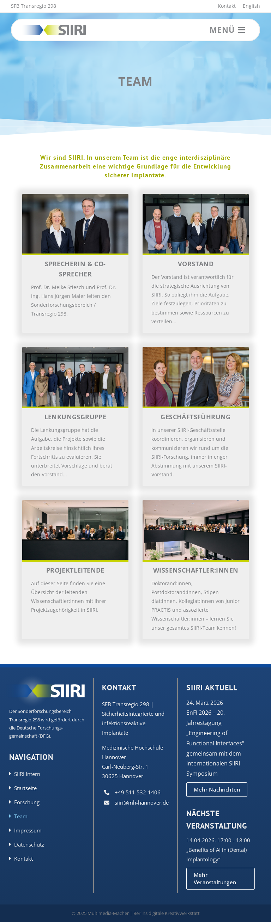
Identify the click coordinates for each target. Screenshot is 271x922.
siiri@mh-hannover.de (142, 802)
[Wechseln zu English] (248, 6)
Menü (222, 29)
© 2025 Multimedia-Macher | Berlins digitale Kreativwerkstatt (136, 913)
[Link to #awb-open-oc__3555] (241, 30)
